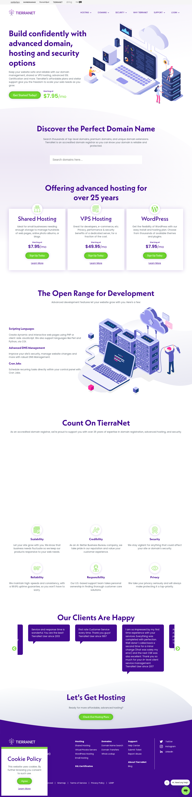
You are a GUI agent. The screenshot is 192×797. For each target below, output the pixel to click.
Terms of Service (78, 783)
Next (177, 648)
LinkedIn (169, 751)
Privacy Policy (97, 783)
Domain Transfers (110, 749)
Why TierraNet (140, 12)
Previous (14, 648)
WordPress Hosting (84, 753)
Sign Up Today (37, 255)
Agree (24, 780)
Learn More (37, 263)
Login (175, 12)
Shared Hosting (82, 745)
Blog (130, 766)
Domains (104, 12)
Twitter (169, 741)
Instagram (170, 746)
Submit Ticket (135, 749)
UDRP (111, 783)
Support (160, 12)
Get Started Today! (25, 95)
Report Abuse (135, 753)
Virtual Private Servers (86, 749)
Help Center (134, 745)
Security (121, 12)
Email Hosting (81, 758)
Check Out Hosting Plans (96, 716)
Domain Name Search (112, 745)
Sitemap (61, 783)
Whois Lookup (108, 753)
